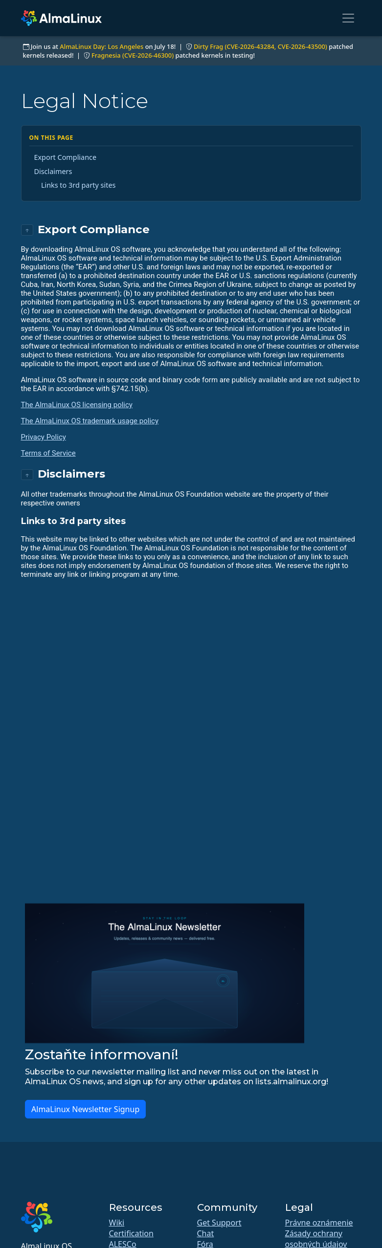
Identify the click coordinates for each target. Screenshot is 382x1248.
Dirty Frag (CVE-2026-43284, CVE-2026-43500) (260, 46)
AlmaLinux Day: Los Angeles (101, 46)
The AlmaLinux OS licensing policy (77, 404)
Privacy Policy (43, 437)
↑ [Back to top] (27, 230)
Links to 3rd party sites (78, 185)
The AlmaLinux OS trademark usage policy (90, 420)
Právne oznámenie (319, 1222)
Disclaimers (53, 171)
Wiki (117, 1222)
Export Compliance (65, 157)
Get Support (219, 1222)
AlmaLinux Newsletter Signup (85, 1109)
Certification (131, 1233)
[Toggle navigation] (348, 18)
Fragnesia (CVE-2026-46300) (132, 55)
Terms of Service (48, 453)
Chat (205, 1233)
